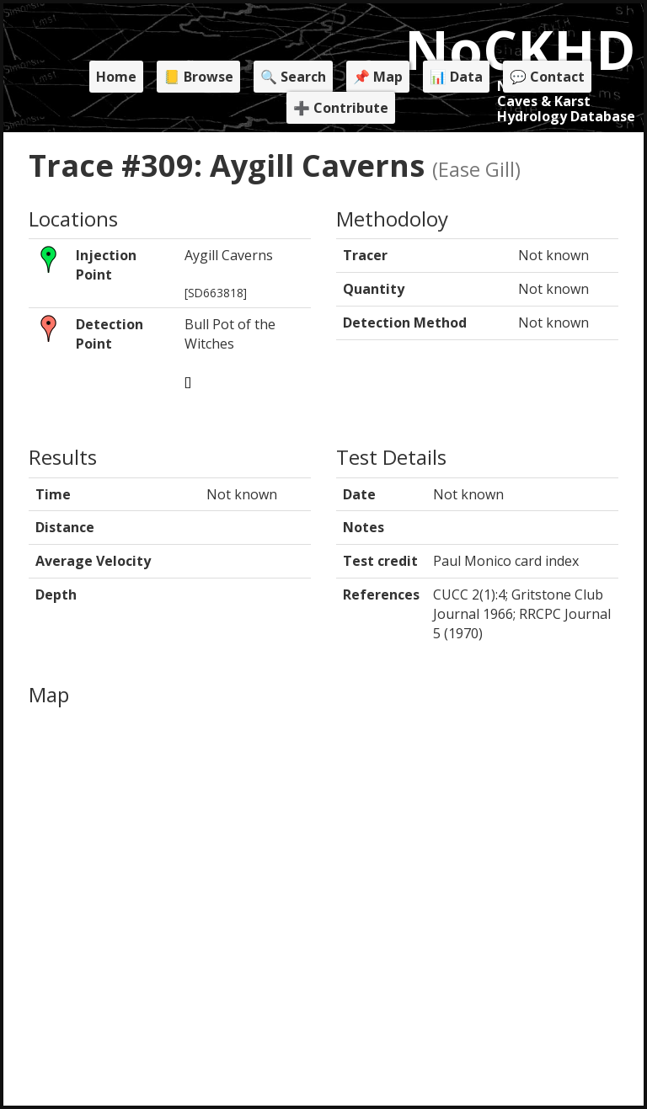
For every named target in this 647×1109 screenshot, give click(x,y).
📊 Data (456, 76)
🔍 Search (293, 76)
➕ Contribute (340, 108)
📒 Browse (198, 76)
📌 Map (378, 76)
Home (116, 76)
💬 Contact (547, 76)
